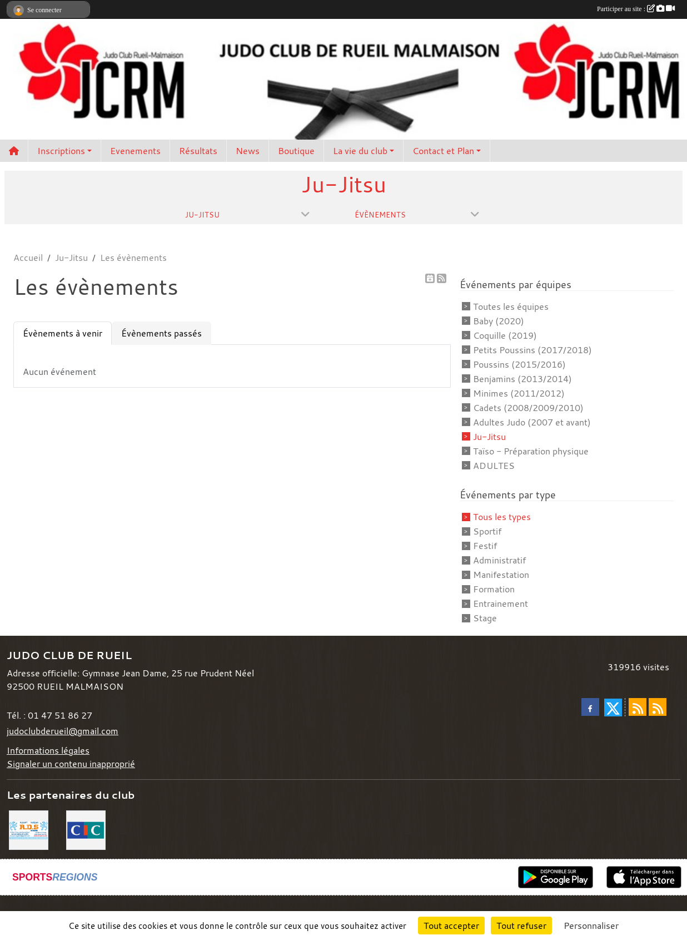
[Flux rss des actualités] (637, 707)
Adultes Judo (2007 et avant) (532, 422)
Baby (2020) (498, 321)
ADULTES (494, 465)
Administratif (499, 560)
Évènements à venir (62, 333)
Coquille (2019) (505, 335)
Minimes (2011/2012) (519, 393)
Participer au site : (636, 9)
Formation (494, 589)
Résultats (198, 151)
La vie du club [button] (360, 151)
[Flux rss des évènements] (657, 707)
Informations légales (48, 750)
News (248, 151)
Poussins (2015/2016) (519, 364)
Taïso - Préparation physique (531, 451)
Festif (485, 546)
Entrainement (500, 603)
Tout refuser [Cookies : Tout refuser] (521, 925)
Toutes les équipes (511, 306)
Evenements (135, 151)
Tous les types (502, 517)
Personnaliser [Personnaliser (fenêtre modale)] (591, 925)
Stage (485, 618)
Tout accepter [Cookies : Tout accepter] (451, 925)
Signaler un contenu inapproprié (71, 764)
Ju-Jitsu (489, 437)
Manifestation (501, 574)
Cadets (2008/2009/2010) (528, 408)
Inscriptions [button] (61, 151)
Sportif (487, 531)
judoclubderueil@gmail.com (62, 731)
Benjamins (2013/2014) (522, 379)
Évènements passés (161, 333)
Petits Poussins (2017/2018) (532, 350)
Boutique (296, 151)
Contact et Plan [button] (443, 151)
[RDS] (28, 829)
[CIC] (86, 829)
